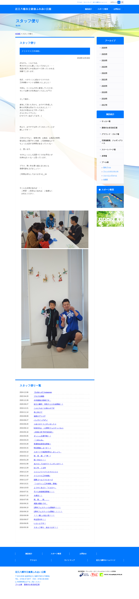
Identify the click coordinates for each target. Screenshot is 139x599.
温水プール (107, 167)
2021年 (104, 79)
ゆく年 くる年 (40, 468)
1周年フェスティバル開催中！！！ (47, 507)
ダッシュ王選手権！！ (42, 436)
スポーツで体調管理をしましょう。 (48, 452)
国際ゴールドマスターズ (43, 480)
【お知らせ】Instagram (43, 392)
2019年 (104, 92)
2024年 (104, 60)
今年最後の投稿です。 (42, 400)
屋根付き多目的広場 (32, 584)
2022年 (104, 73)
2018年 (104, 99)
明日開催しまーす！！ (42, 448)
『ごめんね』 (39, 440)
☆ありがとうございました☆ (45, 424)
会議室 (105, 179)
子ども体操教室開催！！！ (44, 492)
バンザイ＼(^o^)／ (41, 420)
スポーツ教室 (103, 9)
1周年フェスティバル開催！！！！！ (48, 511)
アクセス (79, 2)
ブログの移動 (39, 396)
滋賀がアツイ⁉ (39, 416)
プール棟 (18, 584)
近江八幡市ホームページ (100, 2)
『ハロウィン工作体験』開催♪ (45, 484)
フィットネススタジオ (110, 171)
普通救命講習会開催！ (42, 444)
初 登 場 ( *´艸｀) (42, 456)
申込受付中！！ (40, 519)
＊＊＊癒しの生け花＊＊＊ (44, 515)
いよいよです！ (40, 523)
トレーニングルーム (110, 175)
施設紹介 (88, 9)
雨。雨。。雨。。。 (41, 500)
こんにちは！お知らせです (44, 408)
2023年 (104, 67)
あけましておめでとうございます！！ (48, 464)
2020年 (104, 86)
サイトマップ (87, 2)
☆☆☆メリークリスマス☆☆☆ (46, 472)
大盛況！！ (38, 496)
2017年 (104, 105)
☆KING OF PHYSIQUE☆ (43, 432)
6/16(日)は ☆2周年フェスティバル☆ (49, 428)
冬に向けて (38, 412)
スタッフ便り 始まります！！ (46, 527)
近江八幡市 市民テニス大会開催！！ (48, 404)
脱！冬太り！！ (40, 460)
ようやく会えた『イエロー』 (45, 488)
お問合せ (117, 9)
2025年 (104, 54)
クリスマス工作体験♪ (42, 476)
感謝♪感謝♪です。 (41, 503)
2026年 (104, 48)
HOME (17, 34)
